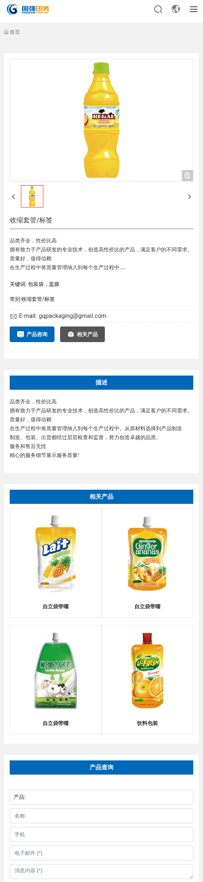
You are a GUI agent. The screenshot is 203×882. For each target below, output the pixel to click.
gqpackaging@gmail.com (72, 315)
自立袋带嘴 (56, 606)
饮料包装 (147, 723)
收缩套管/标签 (38, 299)
